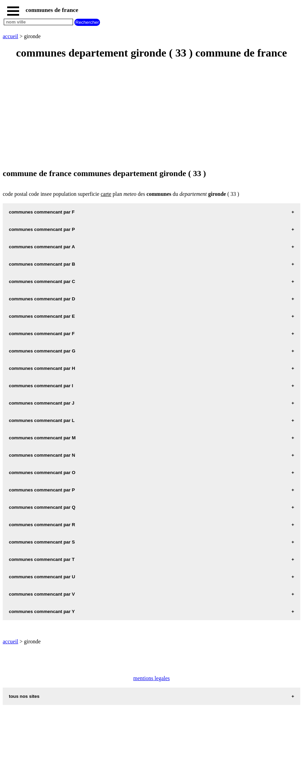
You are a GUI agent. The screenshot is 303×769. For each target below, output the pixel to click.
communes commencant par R (42, 524)
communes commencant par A (42, 246)
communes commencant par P (42, 229)
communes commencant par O (42, 472)
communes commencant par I (41, 385)
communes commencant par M (42, 437)
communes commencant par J (41, 403)
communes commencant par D (42, 298)
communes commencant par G (42, 351)
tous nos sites (24, 696)
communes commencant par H (42, 368)
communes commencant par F (42, 212)
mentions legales (151, 678)
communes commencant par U (42, 576)
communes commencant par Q (42, 507)
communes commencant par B (42, 264)
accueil (10, 36)
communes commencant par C (42, 281)
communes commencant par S (42, 542)
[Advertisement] (151, 114)
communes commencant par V (42, 594)
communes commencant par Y (42, 611)
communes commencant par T (42, 559)
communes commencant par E (42, 316)
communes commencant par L (42, 420)
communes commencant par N (42, 455)
